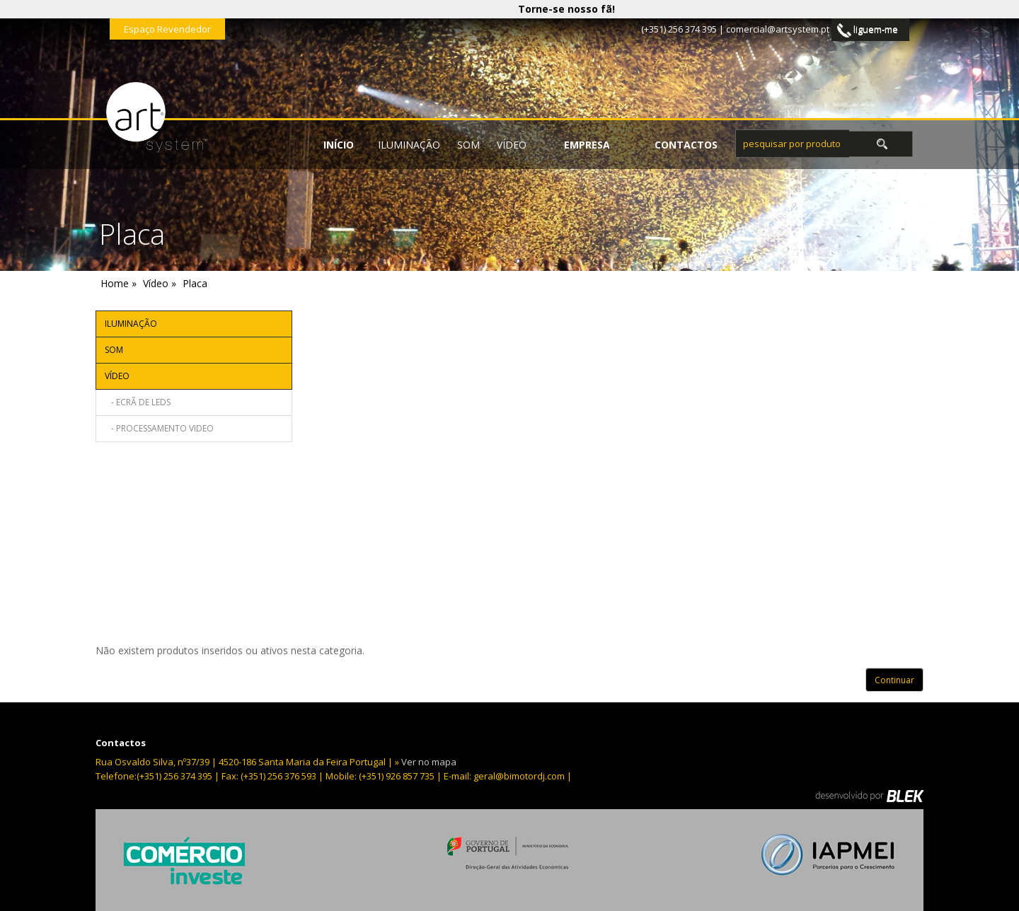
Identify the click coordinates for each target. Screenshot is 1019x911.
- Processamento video (159, 428)
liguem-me (867, 30)
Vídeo (511, 144)
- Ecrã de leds (138, 402)
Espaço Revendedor (167, 29)
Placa (195, 283)
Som (468, 144)
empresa (587, 144)
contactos (686, 144)
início (338, 144)
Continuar (894, 680)
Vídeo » (159, 283)
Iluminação (409, 144)
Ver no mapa (428, 761)
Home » (118, 283)
